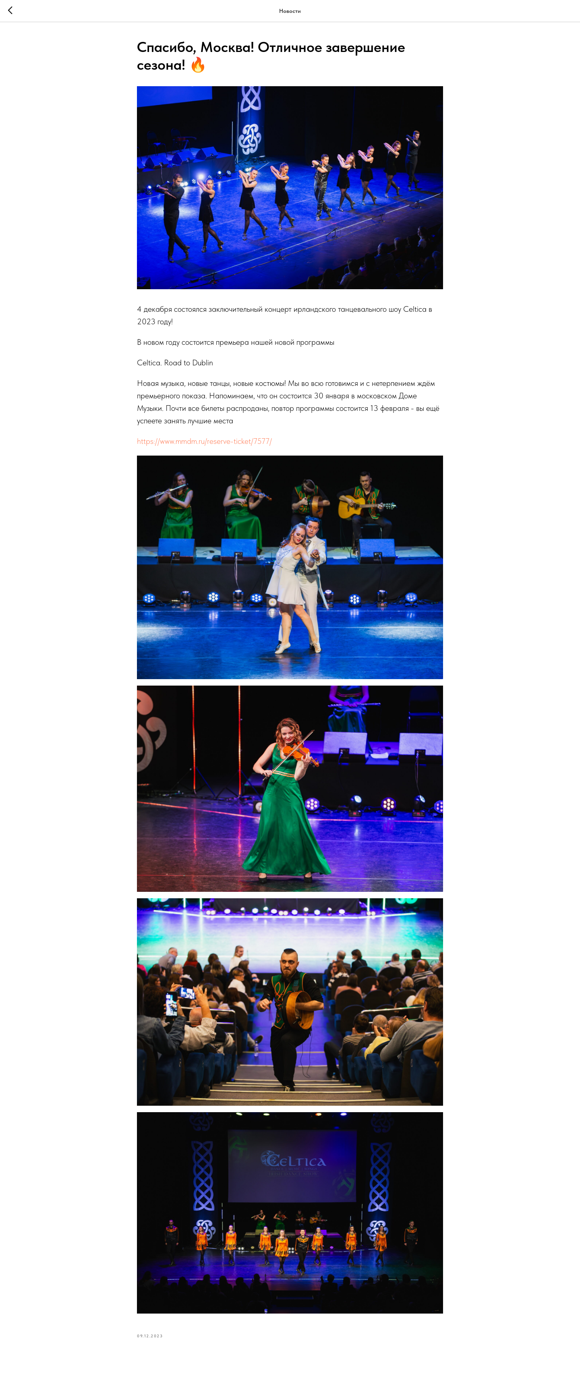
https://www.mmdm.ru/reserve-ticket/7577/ (204, 441)
